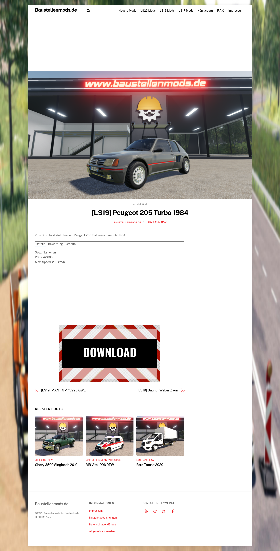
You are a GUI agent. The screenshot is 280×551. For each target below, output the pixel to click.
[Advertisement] (140, 43)
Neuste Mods (127, 10)
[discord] (155, 510)
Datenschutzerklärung (102, 524)
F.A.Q (220, 10)
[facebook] (172, 510)
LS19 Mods (167, 10)
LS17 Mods (186, 10)
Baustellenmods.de (127, 222)
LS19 (149, 222)
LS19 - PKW (159, 222)
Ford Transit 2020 (149, 465)
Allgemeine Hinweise (102, 531)
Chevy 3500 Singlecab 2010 (56, 465)
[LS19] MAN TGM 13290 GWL (63, 390)
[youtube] (146, 510)
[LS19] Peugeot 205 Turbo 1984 (140, 213)
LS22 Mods (148, 10)
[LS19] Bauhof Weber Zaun (157, 390)
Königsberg (205, 10)
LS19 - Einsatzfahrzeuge (106, 460)
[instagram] (164, 510)
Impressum (235, 10)
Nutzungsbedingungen (103, 517)
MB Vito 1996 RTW (100, 465)
